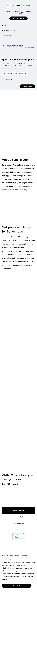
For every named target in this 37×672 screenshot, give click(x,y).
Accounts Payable (21, 74)
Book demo (17, 586)
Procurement (7, 74)
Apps (4, 25)
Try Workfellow (18, 18)
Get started (27, 86)
